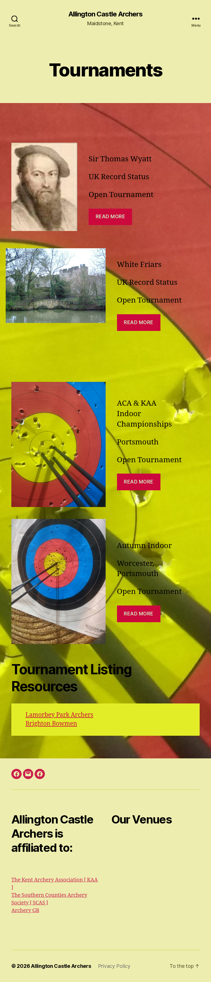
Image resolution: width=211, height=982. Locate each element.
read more (138, 482)
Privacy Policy (114, 966)
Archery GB (25, 910)
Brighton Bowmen (51, 724)
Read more (138, 322)
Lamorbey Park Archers (59, 715)
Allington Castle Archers (105, 14)
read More (110, 216)
